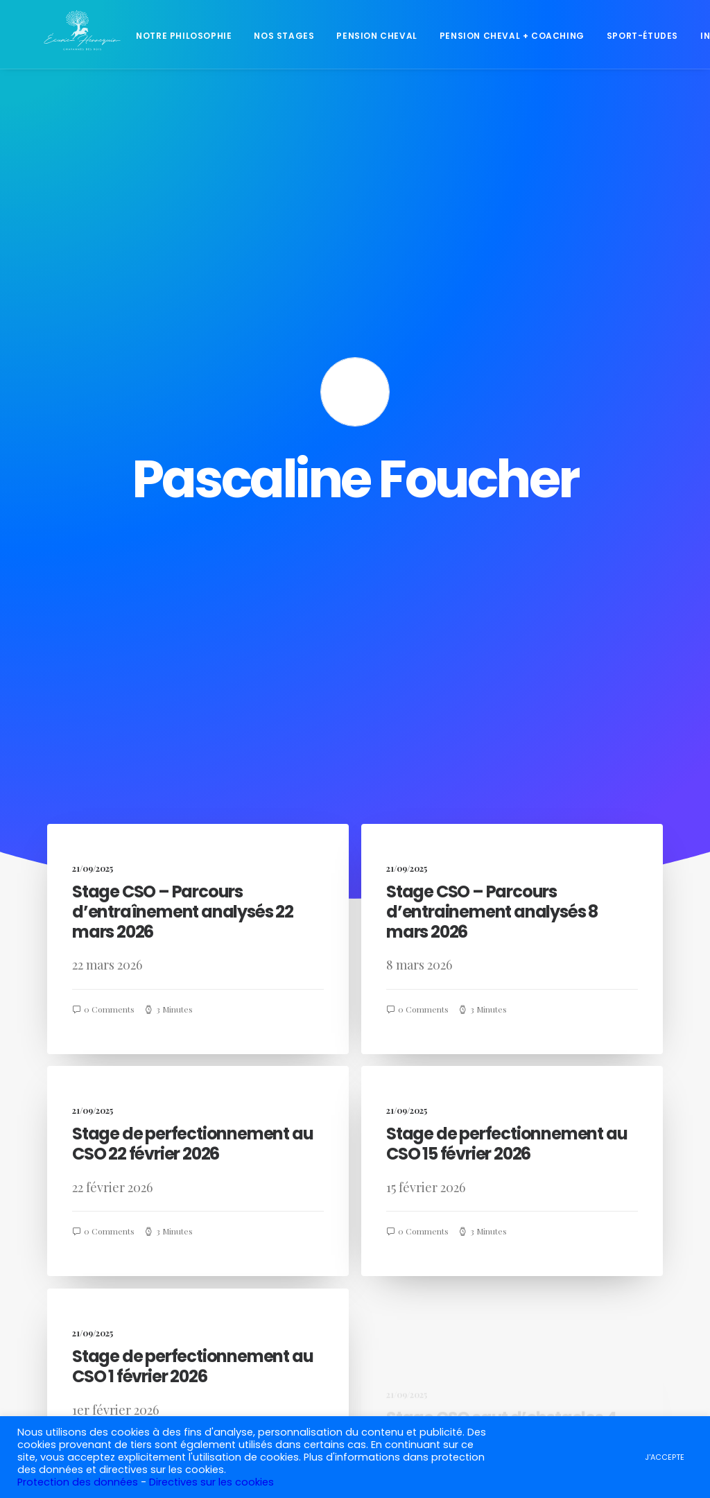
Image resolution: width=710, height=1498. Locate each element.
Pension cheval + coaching (505, 38)
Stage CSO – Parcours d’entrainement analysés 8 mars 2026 (492, 514)
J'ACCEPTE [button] (664, 1457)
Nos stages (278, 38)
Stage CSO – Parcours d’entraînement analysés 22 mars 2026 (182, 514)
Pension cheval (370, 38)
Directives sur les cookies (211, 1482)
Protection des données (77, 1482)
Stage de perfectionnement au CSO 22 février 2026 (192, 800)
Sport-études (636, 38)
